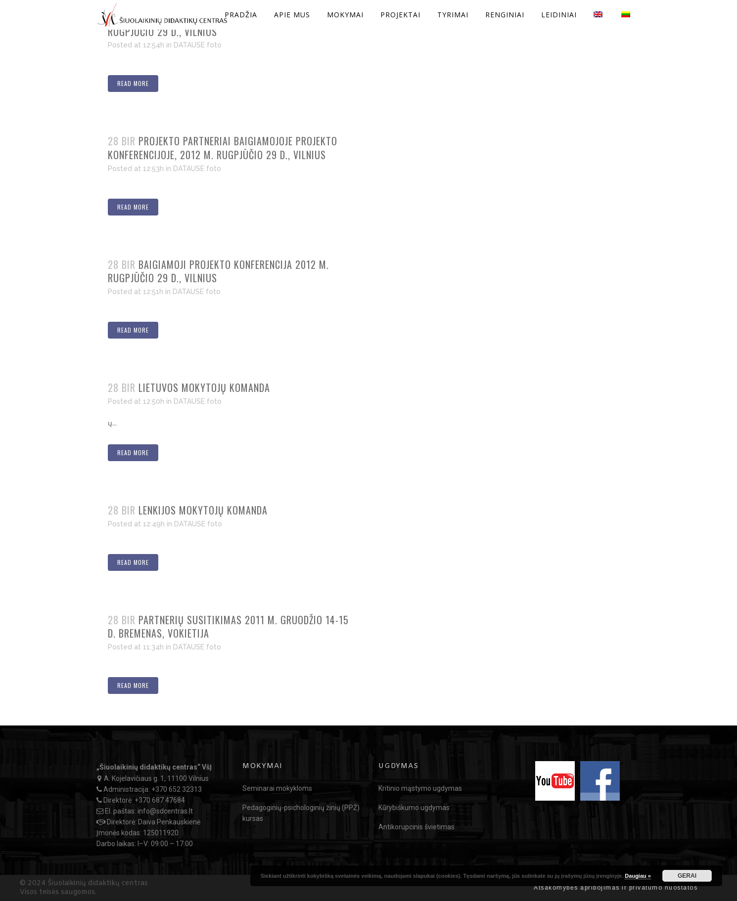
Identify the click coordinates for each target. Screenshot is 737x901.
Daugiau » (638, 876)
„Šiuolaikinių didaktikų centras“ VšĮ (154, 767)
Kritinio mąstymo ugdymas (420, 788)
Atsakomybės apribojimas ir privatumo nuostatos (615, 887)
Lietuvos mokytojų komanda (204, 387)
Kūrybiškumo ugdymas (414, 808)
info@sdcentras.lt (165, 811)
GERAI (687, 875)
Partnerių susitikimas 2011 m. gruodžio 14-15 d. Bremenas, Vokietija (228, 626)
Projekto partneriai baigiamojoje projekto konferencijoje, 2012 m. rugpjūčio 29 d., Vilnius (222, 147)
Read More (133, 83)
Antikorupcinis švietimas (416, 827)
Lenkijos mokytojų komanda (203, 510)
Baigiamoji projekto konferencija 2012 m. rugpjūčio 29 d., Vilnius (218, 271)
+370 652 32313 (176, 789)
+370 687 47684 (160, 800)
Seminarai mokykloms (277, 788)
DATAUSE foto (198, 45)
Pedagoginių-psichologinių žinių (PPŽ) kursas (301, 813)
